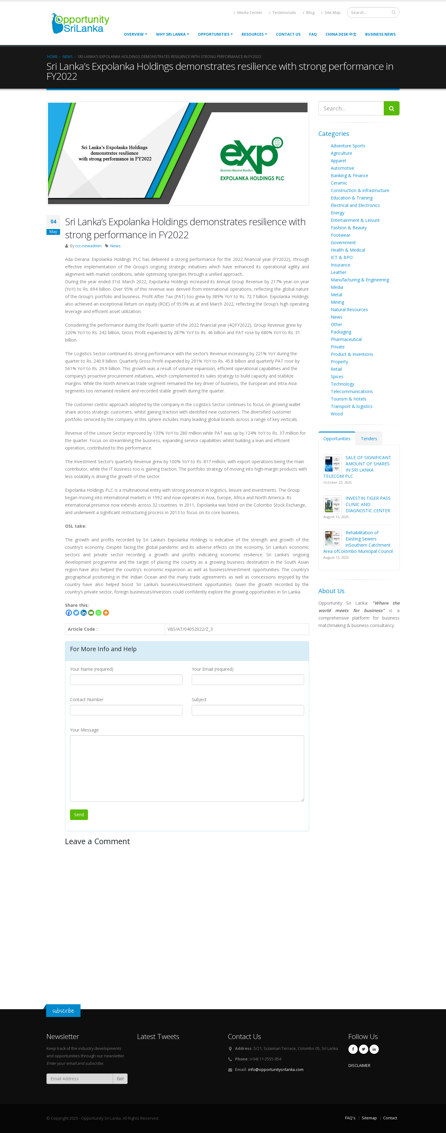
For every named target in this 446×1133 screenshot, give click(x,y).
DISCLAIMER (359, 1065)
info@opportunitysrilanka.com (276, 1069)
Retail (336, 369)
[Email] (91, 613)
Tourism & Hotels (348, 399)
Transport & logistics (352, 406)
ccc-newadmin (88, 246)
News (115, 246)
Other (336, 324)
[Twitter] (76, 613)
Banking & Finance (349, 175)
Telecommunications (352, 391)
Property (339, 362)
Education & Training (352, 198)
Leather (338, 272)
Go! (120, 1079)
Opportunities (337, 438)
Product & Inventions (352, 354)
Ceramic (339, 183)
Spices (337, 376)
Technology (342, 384)
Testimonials (282, 12)
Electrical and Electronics (355, 205)
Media (337, 287)
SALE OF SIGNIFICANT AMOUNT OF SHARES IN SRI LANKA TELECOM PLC (357, 467)
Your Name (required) (91, 669)
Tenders (369, 438)
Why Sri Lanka (171, 34)
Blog (308, 12)
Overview (134, 34)
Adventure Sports (348, 146)
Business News (380, 34)
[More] (106, 613)
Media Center (248, 12)
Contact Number (86, 699)
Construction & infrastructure (360, 190)
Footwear (340, 235)
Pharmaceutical (346, 339)
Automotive (342, 168)
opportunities (213, 34)
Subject (199, 699)
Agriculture (341, 153)
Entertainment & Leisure (355, 220)
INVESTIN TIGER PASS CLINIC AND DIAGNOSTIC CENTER (368, 504)
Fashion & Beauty (349, 228)
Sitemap (369, 1118)
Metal (336, 295)
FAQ (313, 34)
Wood (337, 414)
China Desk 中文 (341, 34)
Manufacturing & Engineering (360, 280)
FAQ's (350, 1118)
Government (343, 242)
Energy (337, 213)
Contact (390, 1118)
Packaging (341, 332)
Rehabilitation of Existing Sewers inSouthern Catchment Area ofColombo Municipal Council (358, 542)
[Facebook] (69, 613)
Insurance (340, 265)
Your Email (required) (213, 669)
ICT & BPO (342, 257)
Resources (253, 34)
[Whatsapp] (98, 613)
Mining (337, 302)
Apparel (338, 160)
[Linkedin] (84, 613)
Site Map (331, 12)
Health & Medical (348, 250)
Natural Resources (349, 309)
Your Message (84, 730)
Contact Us (288, 34)
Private (338, 347)
